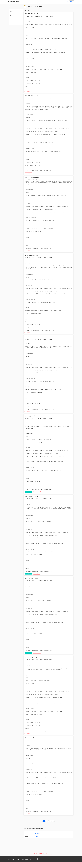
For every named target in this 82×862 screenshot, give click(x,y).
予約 (11, 15)
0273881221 (37, 836)
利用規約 (9, 859)
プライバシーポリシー (16, 859)
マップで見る (37, 833)
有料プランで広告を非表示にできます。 (41, 853)
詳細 (11, 11)
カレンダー (12, 22)
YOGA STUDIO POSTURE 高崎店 (13, 1)
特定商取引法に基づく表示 (27, 859)
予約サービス (27, 10)
